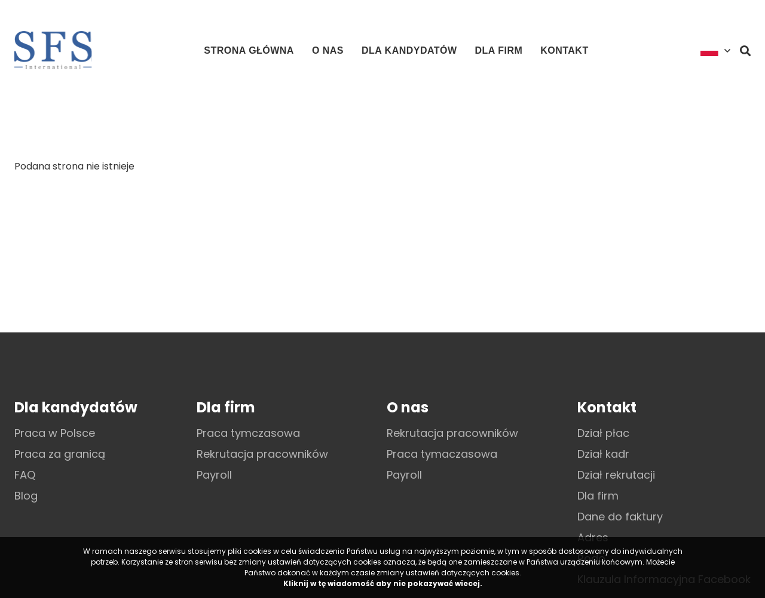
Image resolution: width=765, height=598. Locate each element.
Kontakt (564, 50)
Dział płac (603, 433)
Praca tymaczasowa (442, 453)
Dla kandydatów (409, 50)
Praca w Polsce (54, 433)
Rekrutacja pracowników (262, 453)
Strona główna (249, 50)
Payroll (214, 474)
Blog (26, 495)
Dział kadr (603, 453)
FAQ (24, 474)
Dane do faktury (620, 516)
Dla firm (499, 50)
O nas (328, 50)
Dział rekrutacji (616, 474)
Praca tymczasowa (248, 433)
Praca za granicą (59, 453)
